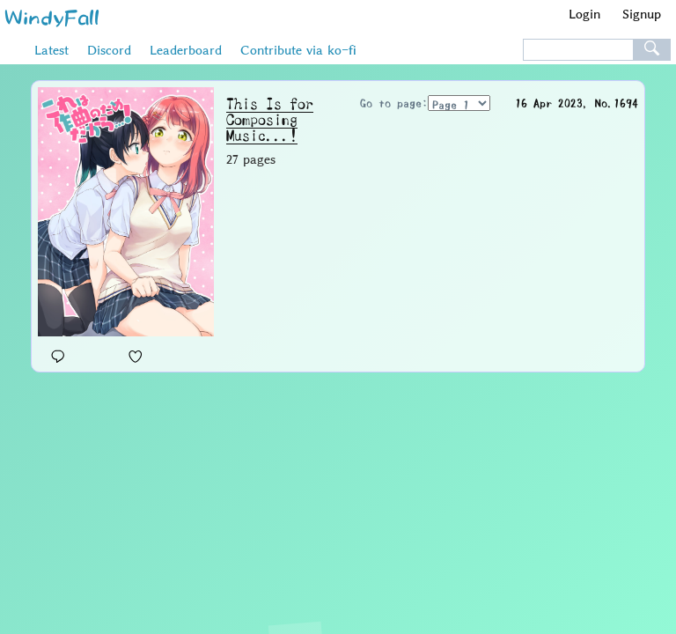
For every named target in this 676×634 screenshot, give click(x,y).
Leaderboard (186, 50)
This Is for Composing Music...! (269, 120)
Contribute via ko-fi (298, 50)
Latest (51, 50)
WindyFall (51, 16)
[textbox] (578, 50)
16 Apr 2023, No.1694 (576, 103)
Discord (109, 50)
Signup (641, 13)
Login (584, 13)
